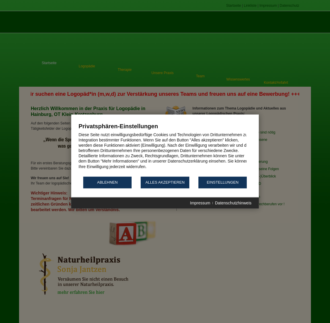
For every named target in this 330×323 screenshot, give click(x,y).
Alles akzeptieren (165, 182)
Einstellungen (222, 182)
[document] (165, 149)
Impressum (200, 203)
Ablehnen (107, 182)
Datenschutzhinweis (233, 203)
